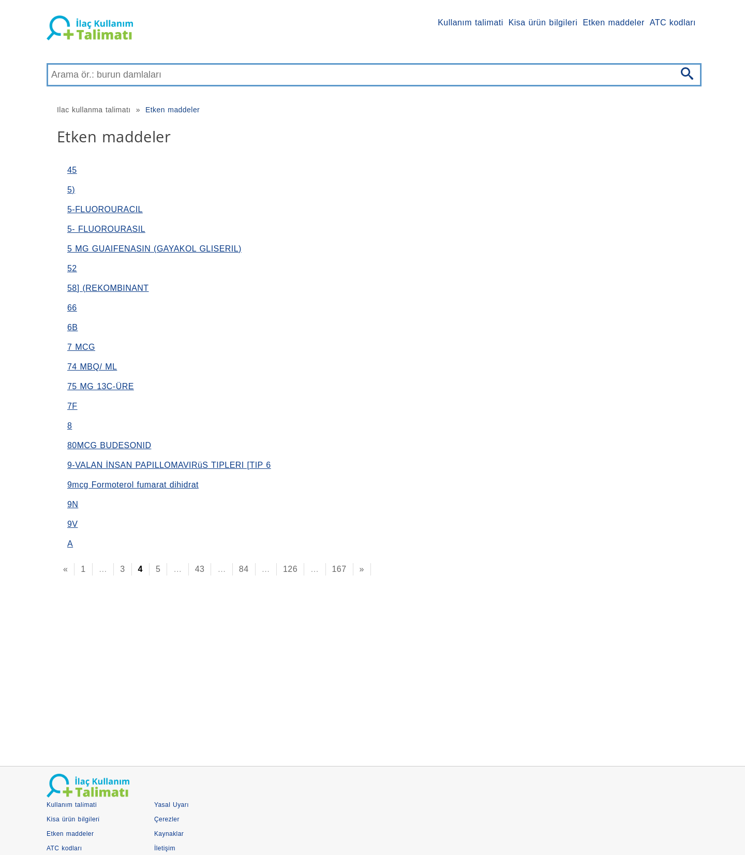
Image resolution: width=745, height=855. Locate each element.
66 (72, 307)
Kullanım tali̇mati (470, 22)
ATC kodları (673, 22)
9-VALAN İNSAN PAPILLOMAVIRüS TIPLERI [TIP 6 (169, 465)
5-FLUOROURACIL (105, 209)
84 (244, 569)
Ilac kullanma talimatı (94, 110)
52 (72, 268)
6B (72, 327)
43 (200, 569)
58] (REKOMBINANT (108, 288)
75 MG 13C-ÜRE (100, 386)
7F (72, 406)
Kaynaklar (169, 833)
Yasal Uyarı (171, 804)
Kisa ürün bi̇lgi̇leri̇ (543, 22)
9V (72, 524)
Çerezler (167, 819)
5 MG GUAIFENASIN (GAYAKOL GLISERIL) (154, 248)
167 (339, 569)
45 (72, 170)
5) (71, 189)
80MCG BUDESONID (109, 445)
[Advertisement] (357, 667)
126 (290, 569)
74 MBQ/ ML (92, 366)
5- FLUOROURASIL (106, 229)
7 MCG (81, 347)
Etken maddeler (613, 22)
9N (72, 504)
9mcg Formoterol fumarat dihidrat (133, 484)
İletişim (164, 848)
